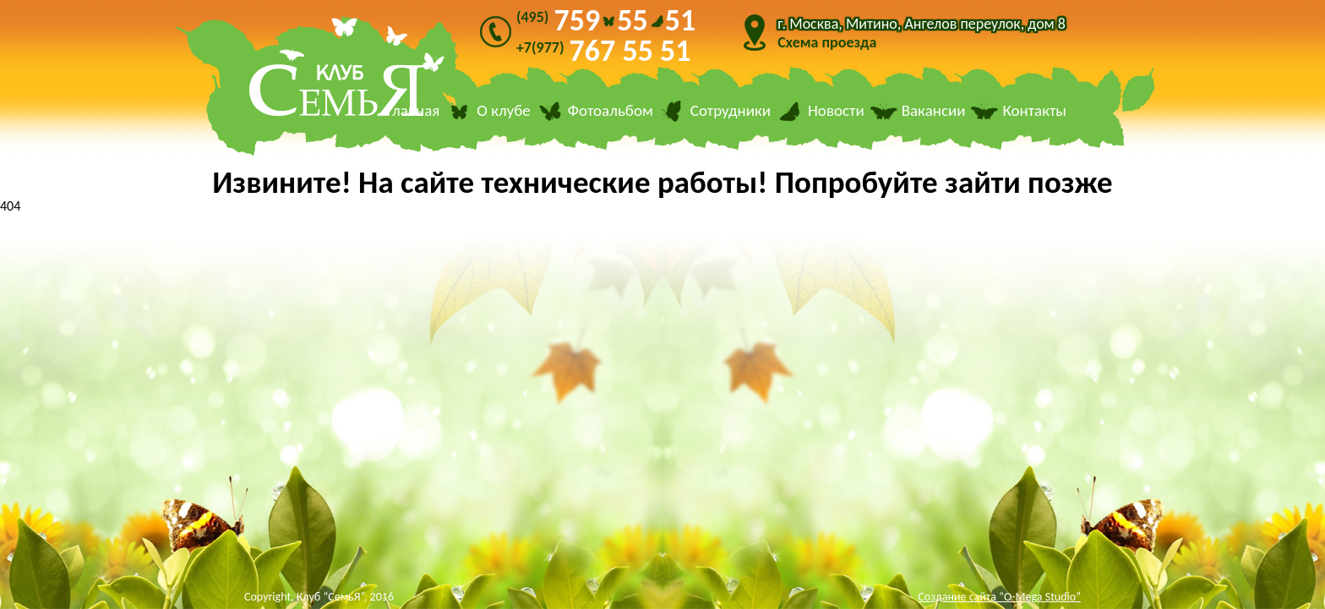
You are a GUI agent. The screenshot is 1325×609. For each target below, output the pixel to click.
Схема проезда (826, 43)
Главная (413, 111)
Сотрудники (730, 111)
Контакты (1034, 111)
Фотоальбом (610, 111)
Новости (836, 111)
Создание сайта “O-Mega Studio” (999, 597)
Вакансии (934, 111)
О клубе (504, 111)
